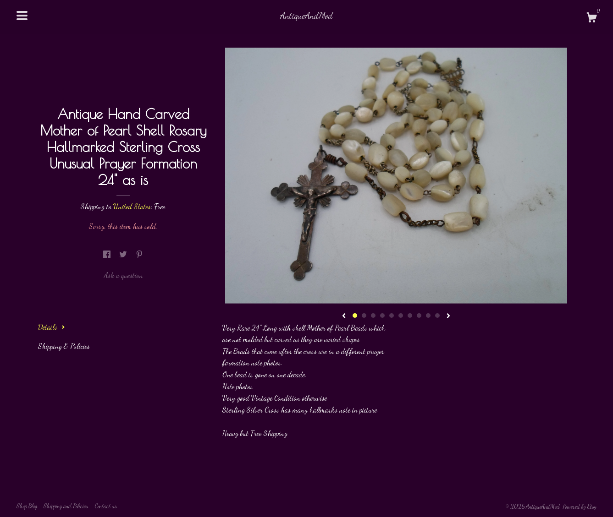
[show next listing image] (448, 316)
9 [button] (428, 315)
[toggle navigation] (22, 15)
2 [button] (364, 315)
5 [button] (391, 315)
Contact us (105, 506)
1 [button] (355, 315)
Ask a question (123, 275)
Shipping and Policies (66, 506)
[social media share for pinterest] (139, 254)
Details (51, 326)
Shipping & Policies (64, 346)
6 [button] (400, 315)
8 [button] (419, 315)
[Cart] (591, 19)
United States (132, 206)
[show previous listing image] (344, 316)
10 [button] (437, 315)
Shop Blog (27, 506)
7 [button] (410, 315)
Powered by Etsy (579, 506)
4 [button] (382, 315)
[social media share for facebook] (107, 254)
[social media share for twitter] (124, 254)
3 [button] (373, 315)
